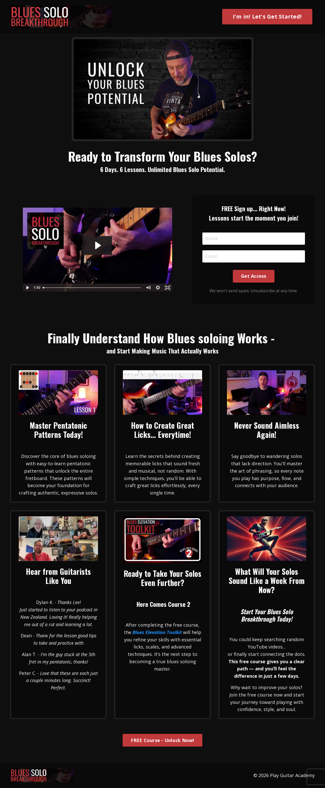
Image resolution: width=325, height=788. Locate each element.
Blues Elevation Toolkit (157, 632)
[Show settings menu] (158, 288)
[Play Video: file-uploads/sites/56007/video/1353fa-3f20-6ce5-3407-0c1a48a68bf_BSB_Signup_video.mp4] (97, 245)
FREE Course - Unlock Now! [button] (162, 740)
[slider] (92, 288)
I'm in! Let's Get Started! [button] (267, 16)
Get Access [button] (253, 276)
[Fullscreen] (167, 288)
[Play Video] (27, 288)
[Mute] (148, 288)
